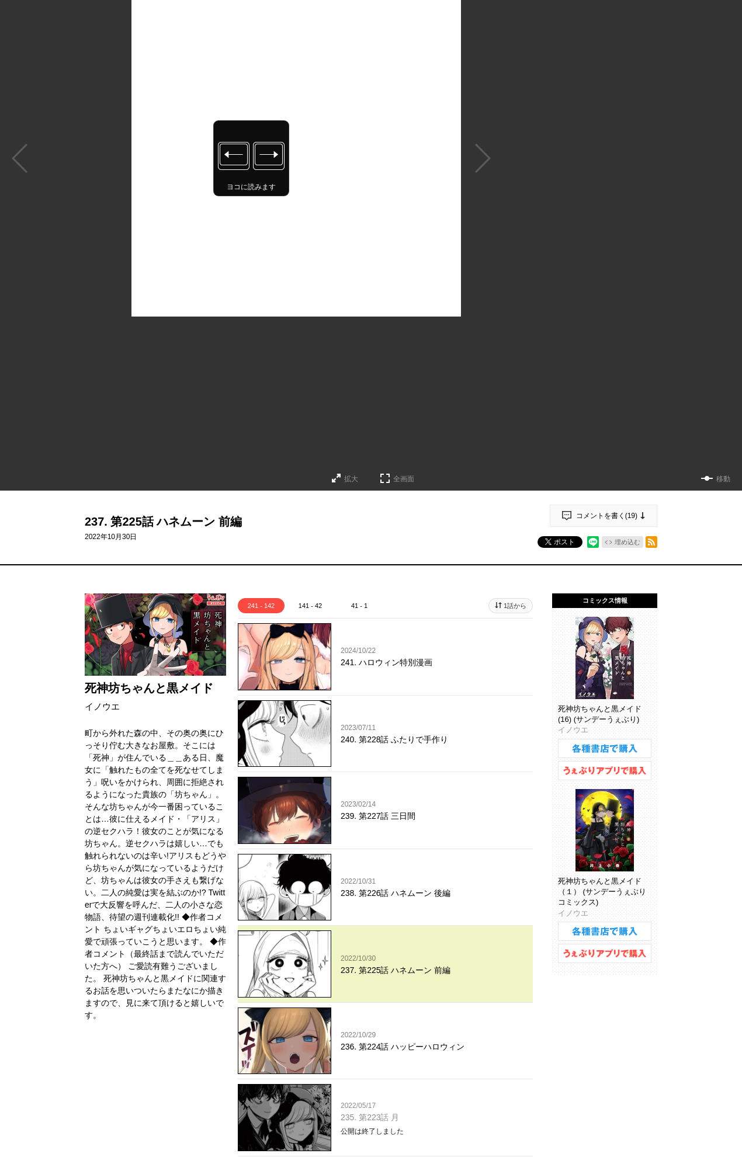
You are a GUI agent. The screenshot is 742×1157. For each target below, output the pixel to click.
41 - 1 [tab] (359, 605)
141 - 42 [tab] (310, 605)
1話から (515, 605)
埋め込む (627, 542)
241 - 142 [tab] (261, 605)
